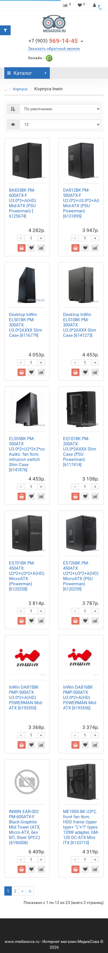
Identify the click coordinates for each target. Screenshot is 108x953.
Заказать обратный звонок (54, 48)
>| (29, 891)
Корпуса (20, 89)
